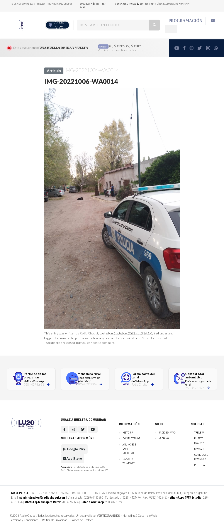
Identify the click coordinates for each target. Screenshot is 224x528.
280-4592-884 (135, 3)
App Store (72, 458)
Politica (199, 465)
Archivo (163, 438)
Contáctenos (131, 438)
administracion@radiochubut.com (42, 497)
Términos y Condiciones (24, 520)
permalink (81, 338)
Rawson (199, 448)
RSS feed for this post (153, 338)
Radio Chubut (89, 333)
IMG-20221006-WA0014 (91, 70)
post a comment (103, 342)
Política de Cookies (82, 520)
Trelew (199, 432)
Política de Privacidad (54, 520)
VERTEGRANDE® (108, 515)
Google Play (74, 449)
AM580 (59, 25)
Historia (127, 432)
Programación (185, 21)
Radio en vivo (167, 432)
